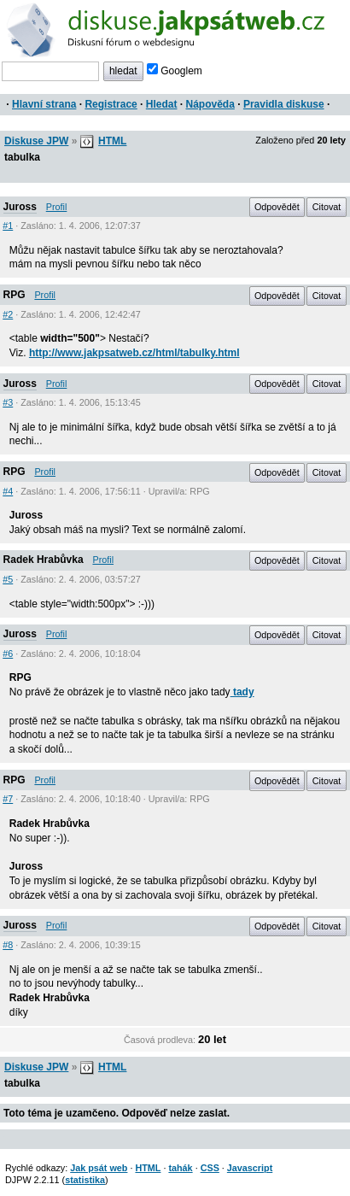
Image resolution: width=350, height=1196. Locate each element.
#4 (8, 491)
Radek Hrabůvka (43, 560)
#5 (8, 579)
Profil (56, 207)
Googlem (174, 71)
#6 (8, 653)
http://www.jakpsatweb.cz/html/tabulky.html (134, 353)
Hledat (162, 104)
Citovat (326, 207)
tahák (180, 1168)
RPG (14, 295)
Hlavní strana (44, 104)
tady (242, 692)
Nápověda (210, 104)
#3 (8, 402)
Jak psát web (98, 1168)
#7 (8, 799)
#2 (8, 314)
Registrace (111, 104)
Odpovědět (277, 207)
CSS (210, 1168)
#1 (8, 225)
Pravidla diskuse (283, 104)
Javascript (249, 1168)
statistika (85, 1180)
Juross (20, 207)
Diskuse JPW (36, 141)
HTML (112, 141)
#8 (8, 945)
